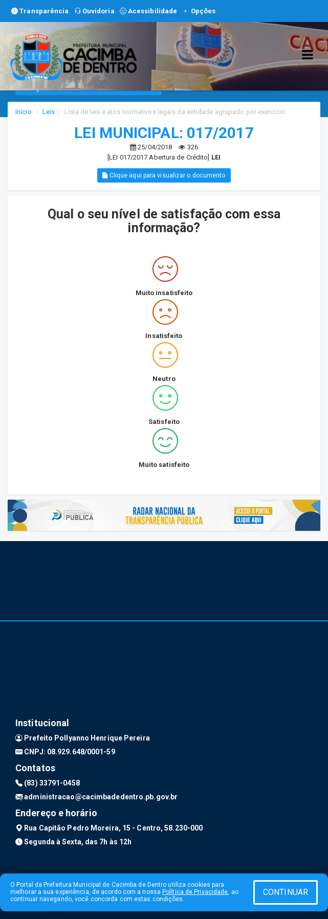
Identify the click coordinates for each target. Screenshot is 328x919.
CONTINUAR (285, 892)
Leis (48, 112)
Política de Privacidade (195, 891)
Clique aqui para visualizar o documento (163, 175)
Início (23, 112)
